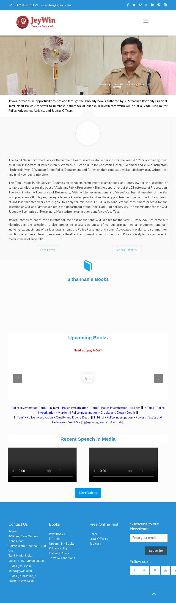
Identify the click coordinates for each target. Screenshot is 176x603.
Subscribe (156, 550)
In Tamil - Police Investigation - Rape (73, 408)
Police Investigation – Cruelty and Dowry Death (103, 412)
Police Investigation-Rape (28, 408)
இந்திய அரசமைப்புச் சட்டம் (102, 422)
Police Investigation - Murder (120, 408)
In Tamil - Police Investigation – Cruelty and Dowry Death (52, 417)
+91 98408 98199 (25, 5)
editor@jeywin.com (58, 5)
